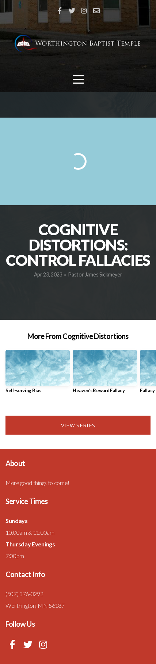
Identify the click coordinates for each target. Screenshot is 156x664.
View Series (78, 425)
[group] (37, 374)
